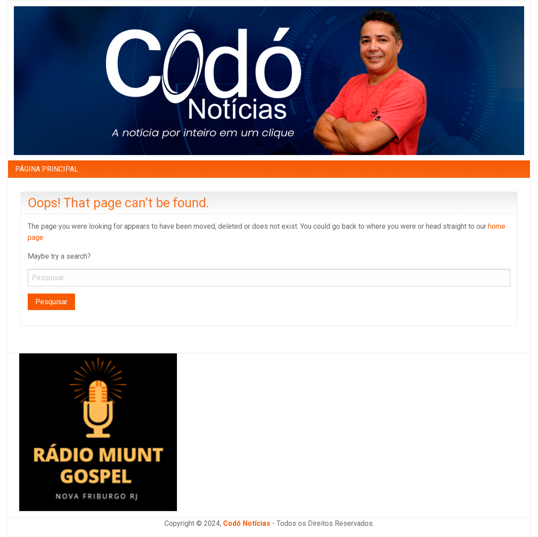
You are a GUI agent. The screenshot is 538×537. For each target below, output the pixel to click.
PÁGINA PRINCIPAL (46, 169)
